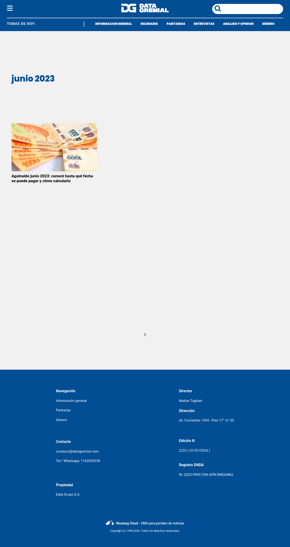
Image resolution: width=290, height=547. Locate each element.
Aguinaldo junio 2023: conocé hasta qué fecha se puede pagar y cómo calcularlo (52, 178)
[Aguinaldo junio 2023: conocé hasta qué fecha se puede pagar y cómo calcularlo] (54, 147)
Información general (71, 401)
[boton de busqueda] (217, 9)
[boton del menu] (10, 9)
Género (61, 420)
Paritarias (63, 410)
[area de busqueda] (253, 9)
